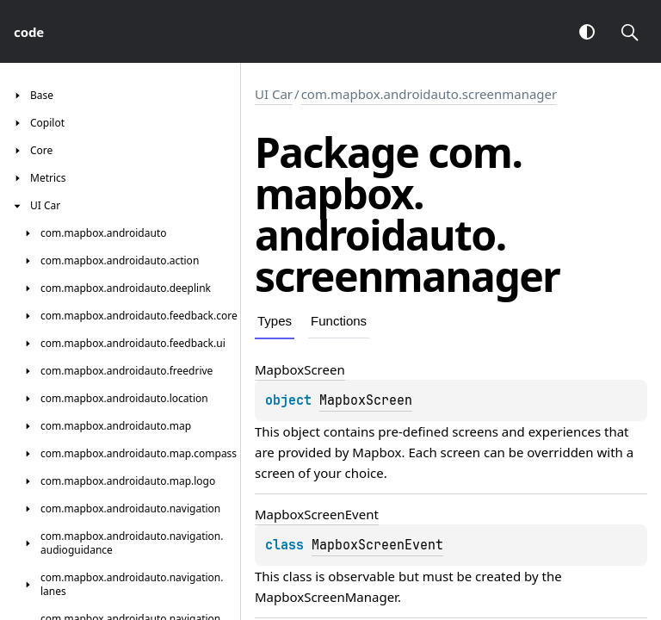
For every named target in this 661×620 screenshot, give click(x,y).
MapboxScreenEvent (377, 545)
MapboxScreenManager (326, 596)
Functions (339, 320)
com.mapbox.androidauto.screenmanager (429, 93)
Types (274, 320)
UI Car (274, 93)
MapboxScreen (365, 400)
